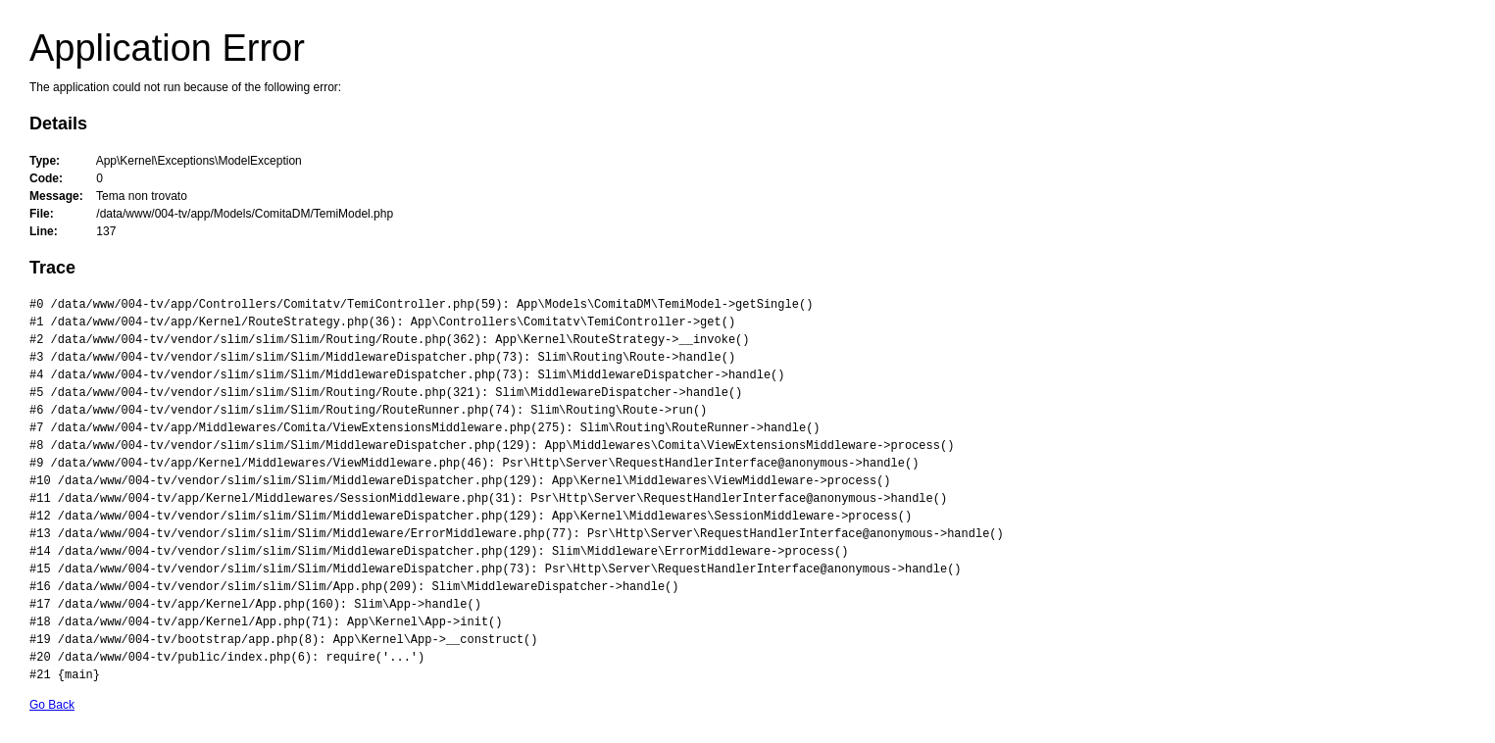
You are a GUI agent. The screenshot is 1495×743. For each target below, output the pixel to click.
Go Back (52, 705)
